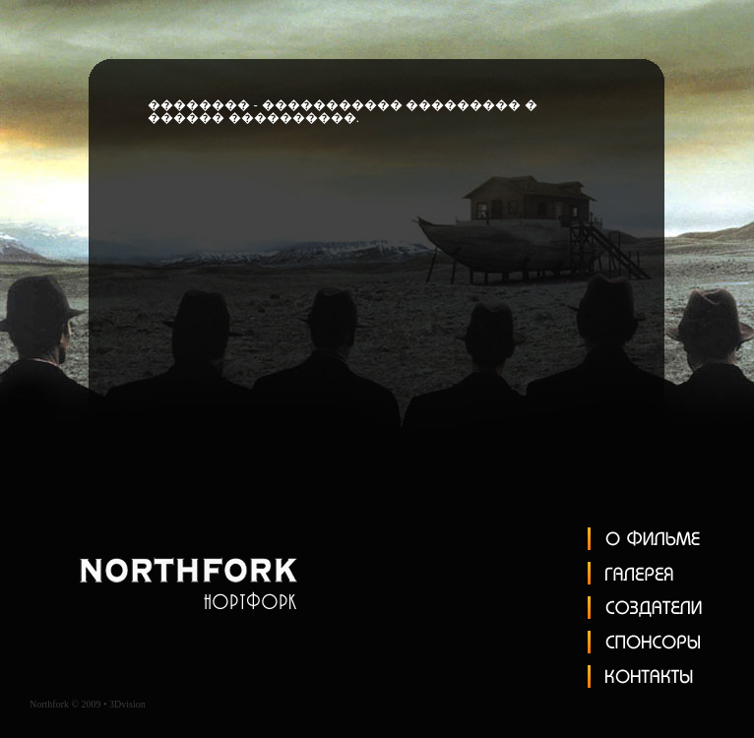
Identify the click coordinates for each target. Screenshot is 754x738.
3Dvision (127, 704)
